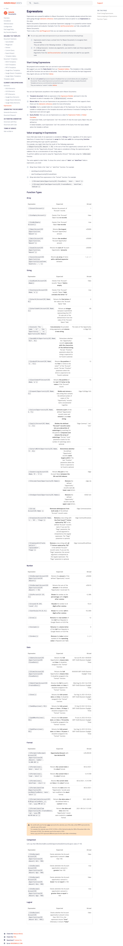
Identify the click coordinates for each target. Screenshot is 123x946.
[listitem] (108, 13)
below (51, 74)
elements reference (46, 19)
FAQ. (14, 937)
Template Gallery (63, 69)
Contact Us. (18, 940)
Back (7, 8)
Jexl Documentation (67, 26)
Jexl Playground (45, 31)
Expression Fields (74, 115)
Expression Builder (67, 96)
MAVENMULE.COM (16, 943)
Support (100, 3)
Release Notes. (18, 934)
